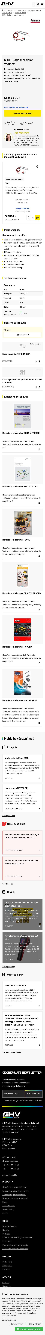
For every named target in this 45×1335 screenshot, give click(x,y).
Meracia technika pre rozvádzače (15, 1198)
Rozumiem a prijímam (29, 1329)
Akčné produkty (8, 1205)
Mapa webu (6, 1286)
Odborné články (15, 974)
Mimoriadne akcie (16, 823)
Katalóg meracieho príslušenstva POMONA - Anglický (22, 381)
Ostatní (6, 1277)
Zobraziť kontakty (9, 1175)
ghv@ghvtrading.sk (10, 1161)
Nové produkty (8, 1209)
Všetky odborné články (11, 1052)
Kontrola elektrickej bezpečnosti (15, 1191)
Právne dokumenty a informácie (15, 1245)
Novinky (11, 892)
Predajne (5, 1269)
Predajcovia (7, 1265)
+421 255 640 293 (9, 1157)
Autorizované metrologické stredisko (17, 1237)
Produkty (7, 1181)
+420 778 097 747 (21, 133)
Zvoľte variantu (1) (22, 113)
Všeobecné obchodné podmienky (15, 1248)
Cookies (5, 1282)
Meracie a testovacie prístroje (14, 1187)
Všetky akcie (7, 884)
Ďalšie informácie (9, 1320)
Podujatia (12, 747)
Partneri (7, 1256)
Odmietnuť (35, 1324)
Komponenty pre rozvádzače (14, 1194)
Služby (4, 1202)
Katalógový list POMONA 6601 (16, 354)
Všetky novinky (8, 966)
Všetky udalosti (8, 816)
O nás (5, 1221)
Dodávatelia (7, 1262)
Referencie (6, 1241)
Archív (4, 1213)
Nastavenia (17, 1324)
